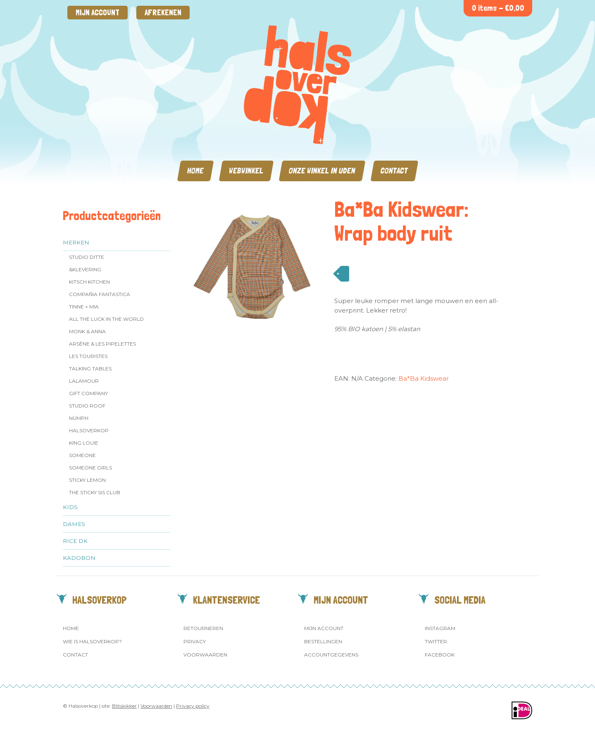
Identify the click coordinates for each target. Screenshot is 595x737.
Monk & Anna (87, 331)
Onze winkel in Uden (322, 170)
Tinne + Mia (84, 306)
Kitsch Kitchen (89, 282)
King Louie (83, 443)
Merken (76, 242)
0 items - (498, 8)
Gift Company (88, 393)
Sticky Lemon (87, 480)
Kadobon (79, 558)
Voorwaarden (205, 655)
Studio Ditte (86, 257)
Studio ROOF (87, 406)
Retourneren (203, 628)
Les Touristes (88, 356)
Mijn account (97, 12)
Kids (70, 507)
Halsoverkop (89, 430)
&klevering (85, 269)
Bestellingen (323, 641)
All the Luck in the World (106, 319)
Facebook (440, 655)
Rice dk (75, 541)
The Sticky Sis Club (94, 492)
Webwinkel (246, 170)
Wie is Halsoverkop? (92, 641)
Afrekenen (163, 12)
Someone (82, 455)
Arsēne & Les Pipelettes (102, 344)
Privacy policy (192, 706)
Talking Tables (90, 368)
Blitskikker (124, 706)
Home (195, 170)
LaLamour (84, 381)
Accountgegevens (331, 655)
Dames (74, 524)
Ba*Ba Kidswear (423, 378)
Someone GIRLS (90, 467)
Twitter (436, 641)
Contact (394, 170)
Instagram (440, 628)
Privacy (194, 641)
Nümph (78, 418)
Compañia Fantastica (99, 294)
